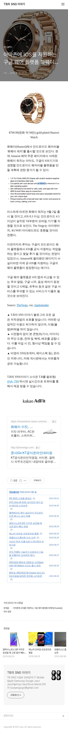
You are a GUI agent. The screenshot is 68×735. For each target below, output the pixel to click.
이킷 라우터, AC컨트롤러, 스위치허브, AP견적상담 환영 (22, 434)
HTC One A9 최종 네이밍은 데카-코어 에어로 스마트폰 (26, 504)
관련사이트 (8, 715)
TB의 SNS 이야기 (14, 4)
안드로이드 (14, 492)
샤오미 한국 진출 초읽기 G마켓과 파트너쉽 (26, 543)
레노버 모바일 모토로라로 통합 (24, 533)
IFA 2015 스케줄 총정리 (20, 498)
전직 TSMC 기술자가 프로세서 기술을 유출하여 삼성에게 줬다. (26, 553)
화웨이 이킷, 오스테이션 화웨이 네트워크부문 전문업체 (22, 427)
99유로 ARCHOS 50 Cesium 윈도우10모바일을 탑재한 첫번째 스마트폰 (27, 574)
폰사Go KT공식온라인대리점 (31, 453)
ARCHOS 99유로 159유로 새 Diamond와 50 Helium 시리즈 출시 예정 (26, 564)
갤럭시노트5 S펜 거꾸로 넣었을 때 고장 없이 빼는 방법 (25, 525)
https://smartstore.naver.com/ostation (30, 421)
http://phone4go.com (22, 447)
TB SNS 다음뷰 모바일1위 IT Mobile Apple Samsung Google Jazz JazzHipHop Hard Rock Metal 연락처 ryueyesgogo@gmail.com (26, 682)
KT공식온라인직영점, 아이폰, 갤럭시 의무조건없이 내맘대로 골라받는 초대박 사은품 (33, 460)
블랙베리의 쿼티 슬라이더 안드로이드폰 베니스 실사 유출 (26, 514)
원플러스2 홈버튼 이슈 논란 (22, 537)
